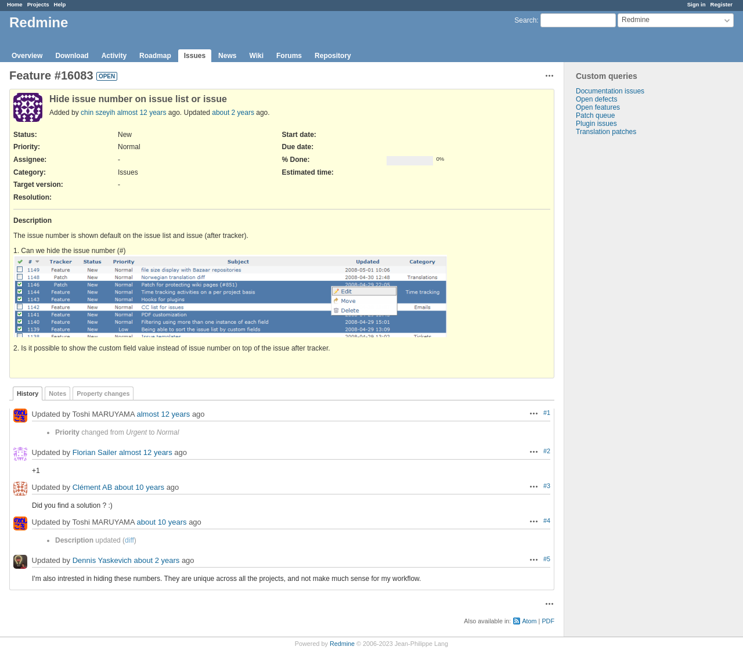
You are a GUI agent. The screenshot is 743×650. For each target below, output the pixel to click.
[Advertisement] (622, 318)
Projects (38, 4)
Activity (114, 56)
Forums (289, 56)
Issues (194, 56)
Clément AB (93, 487)
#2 (546, 450)
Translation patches (606, 132)
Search (525, 20)
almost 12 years (142, 113)
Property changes (103, 393)
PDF (548, 621)
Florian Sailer (95, 452)
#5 (546, 558)
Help (60, 4)
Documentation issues (610, 91)
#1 (546, 412)
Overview (27, 56)
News (227, 56)
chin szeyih (98, 113)
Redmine (342, 643)
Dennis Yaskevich (102, 560)
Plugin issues (596, 124)
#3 (546, 485)
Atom (529, 621)
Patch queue (595, 115)
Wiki (256, 56)
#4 (546, 520)
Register (721, 4)
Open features (598, 107)
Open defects (596, 99)
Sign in (696, 4)
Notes (57, 393)
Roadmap (155, 56)
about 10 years (139, 487)
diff (129, 540)
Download (71, 56)
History (27, 393)
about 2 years (233, 113)
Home (15, 4)
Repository (333, 56)
